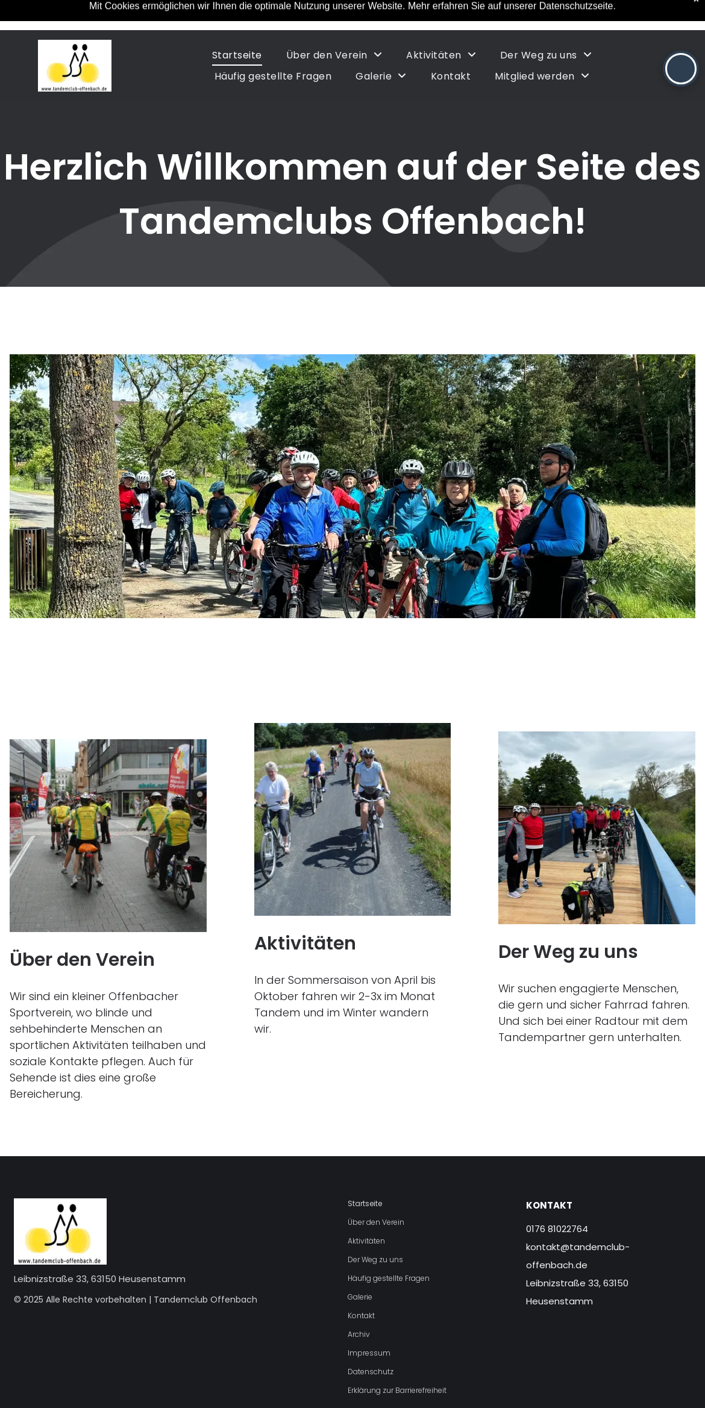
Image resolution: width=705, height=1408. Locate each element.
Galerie (360, 1297)
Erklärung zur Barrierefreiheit (397, 1390)
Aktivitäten (305, 943)
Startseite (365, 1203)
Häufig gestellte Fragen (389, 1278)
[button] (681, 69)
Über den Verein (82, 959)
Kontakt (361, 1315)
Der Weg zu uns (568, 952)
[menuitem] (237, 55)
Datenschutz (370, 1371)
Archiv (359, 1334)
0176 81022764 (557, 1228)
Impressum (369, 1353)
